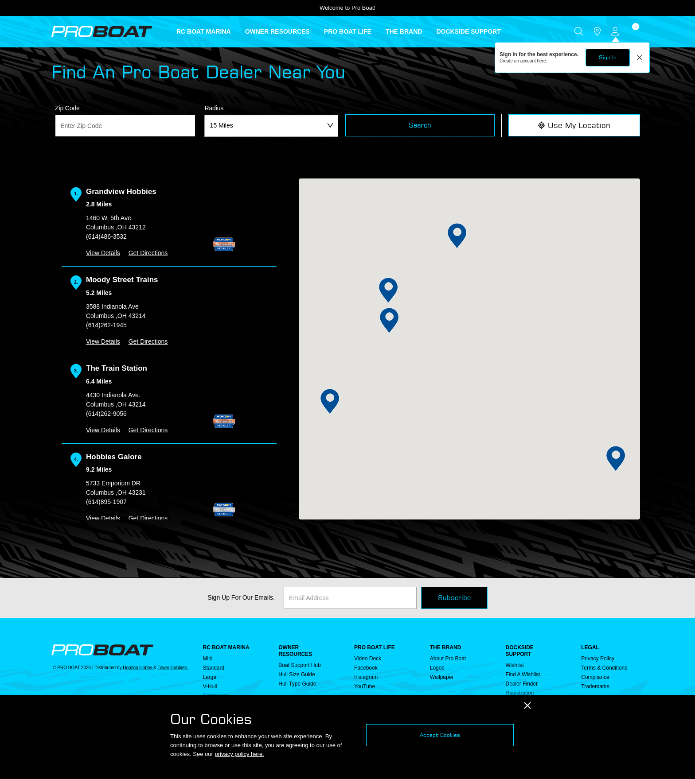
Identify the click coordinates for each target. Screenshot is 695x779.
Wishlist (515, 665)
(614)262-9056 (106, 413)
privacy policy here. (239, 754)
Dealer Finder (522, 684)
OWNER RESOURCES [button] (277, 31)
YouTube (364, 686)
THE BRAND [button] (404, 31)
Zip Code (67, 108)
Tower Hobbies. (172, 667)
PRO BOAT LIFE (374, 647)
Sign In (608, 57)
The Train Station (116, 368)
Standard (214, 668)
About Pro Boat (448, 658)
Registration (520, 693)
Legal (590, 647)
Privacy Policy (597, 658)
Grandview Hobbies (121, 191)
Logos (437, 668)
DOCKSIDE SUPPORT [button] (468, 31)
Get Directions (148, 252)
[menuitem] (210, 31)
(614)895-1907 (106, 501)
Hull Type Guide (297, 684)
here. (542, 60)
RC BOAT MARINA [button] (203, 31)
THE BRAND (445, 647)
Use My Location (574, 125)
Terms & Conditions (604, 668)
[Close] (527, 705)
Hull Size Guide (296, 674)
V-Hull (210, 686)
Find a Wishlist (523, 674)
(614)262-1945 (106, 325)
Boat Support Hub (299, 665)
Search (420, 125)
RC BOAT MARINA (226, 647)
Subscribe (454, 597)
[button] (330, 401)
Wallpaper (442, 677)
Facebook (366, 668)
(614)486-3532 (106, 236)
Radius (213, 108)
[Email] (350, 598)
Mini (208, 658)
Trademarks (595, 686)
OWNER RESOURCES (295, 650)
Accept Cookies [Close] (440, 735)
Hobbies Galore (114, 457)
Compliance (595, 677)
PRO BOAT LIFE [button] (347, 31)
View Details (103, 252)
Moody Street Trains (122, 279)
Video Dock (367, 658)
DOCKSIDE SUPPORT (520, 650)
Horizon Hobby (138, 667)
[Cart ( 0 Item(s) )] (634, 31)
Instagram (366, 677)
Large (210, 677)
